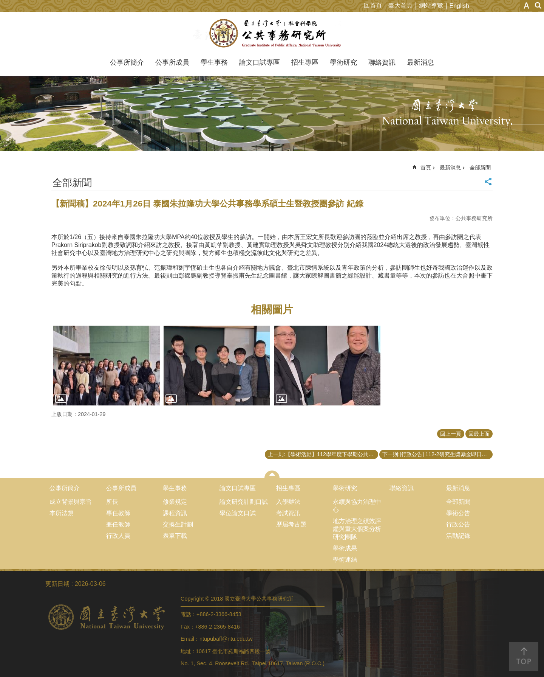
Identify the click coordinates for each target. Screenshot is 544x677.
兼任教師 (118, 524)
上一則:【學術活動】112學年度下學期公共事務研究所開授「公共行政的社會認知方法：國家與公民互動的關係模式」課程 (323, 454)
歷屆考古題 (291, 524)
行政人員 (118, 536)
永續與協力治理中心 (357, 505)
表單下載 (175, 536)
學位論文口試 (237, 513)
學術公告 (458, 513)
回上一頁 (450, 434)
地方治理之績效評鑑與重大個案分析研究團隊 (357, 529)
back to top (523, 656)
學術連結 (345, 559)
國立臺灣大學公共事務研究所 (272, 33)
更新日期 (57, 584)
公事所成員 (172, 62)
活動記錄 (458, 536)
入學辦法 (288, 501)
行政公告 (458, 524)
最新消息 (420, 62)
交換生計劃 (178, 524)
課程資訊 (175, 513)
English (459, 6)
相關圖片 (272, 309)
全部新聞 (480, 168)
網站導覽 (431, 5)
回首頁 (373, 5)
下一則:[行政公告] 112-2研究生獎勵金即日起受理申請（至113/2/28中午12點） (437, 454)
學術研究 (343, 62)
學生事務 (214, 62)
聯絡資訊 (382, 62)
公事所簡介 (127, 62)
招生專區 (304, 62)
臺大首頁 (400, 5)
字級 (526, 5)
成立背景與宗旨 (70, 501)
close (272, 474)
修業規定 (175, 501)
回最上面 (479, 434)
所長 (112, 501)
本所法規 (61, 513)
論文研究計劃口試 (243, 501)
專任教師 (118, 513)
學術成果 (345, 548)
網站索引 (538, 5)
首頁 (425, 168)
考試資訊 (288, 513)
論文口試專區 (259, 62)
